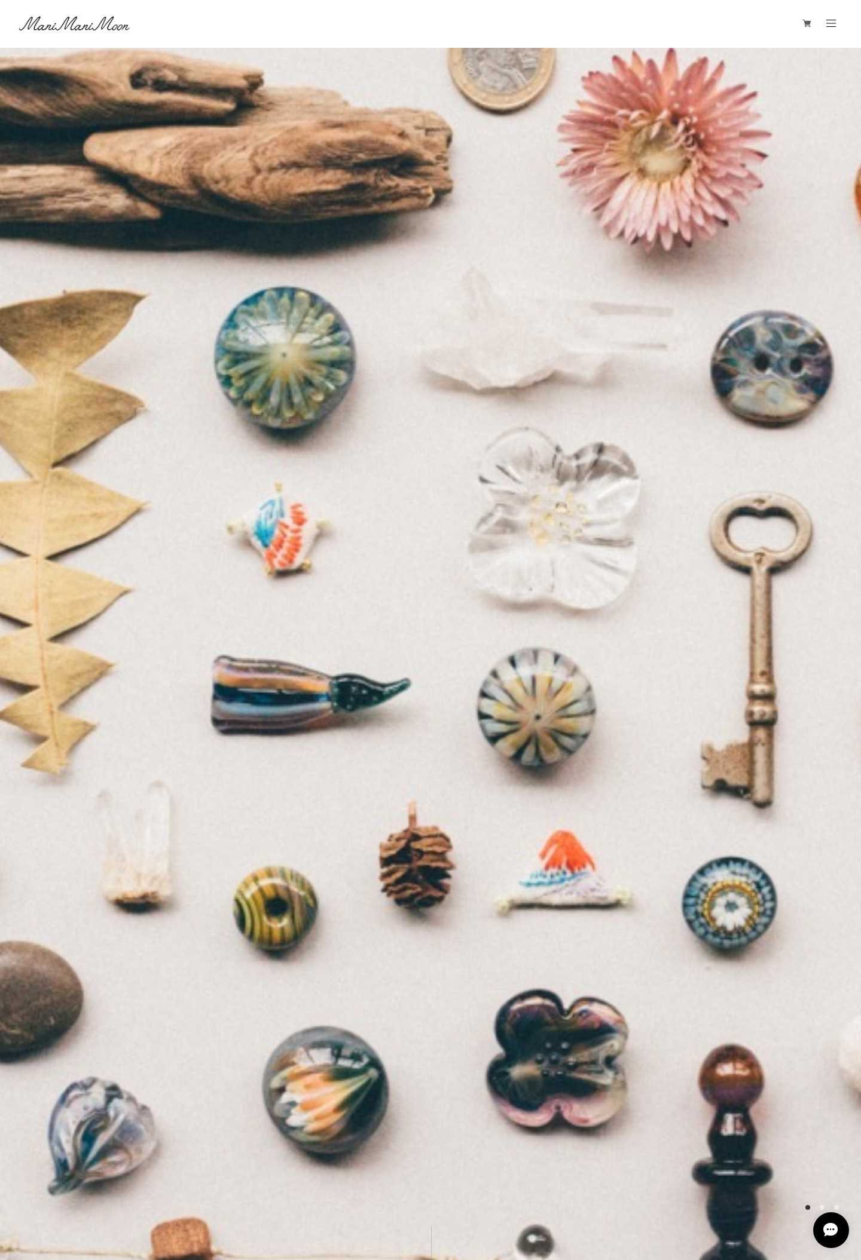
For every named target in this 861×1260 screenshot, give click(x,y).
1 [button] (807, 1207)
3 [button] (836, 1207)
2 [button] (822, 1207)
